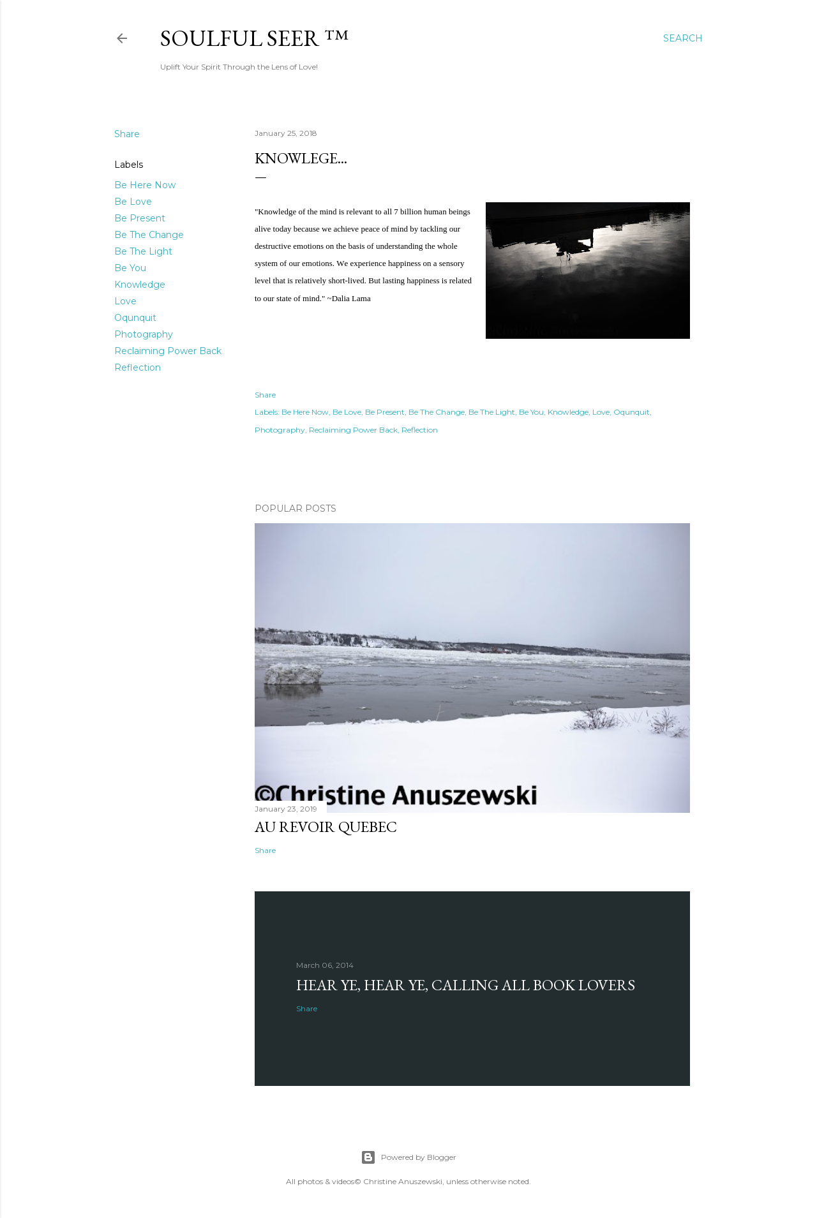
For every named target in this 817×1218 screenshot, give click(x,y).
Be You (130, 268)
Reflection (137, 367)
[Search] (683, 38)
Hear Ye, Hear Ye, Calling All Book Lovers (465, 985)
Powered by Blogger (408, 1157)
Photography (143, 334)
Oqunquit (135, 317)
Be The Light (143, 251)
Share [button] (127, 134)
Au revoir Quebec (326, 826)
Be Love (133, 201)
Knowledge (139, 284)
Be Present (139, 218)
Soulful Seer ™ (254, 38)
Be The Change (149, 235)
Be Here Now (145, 185)
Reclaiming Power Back (167, 351)
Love (125, 301)
